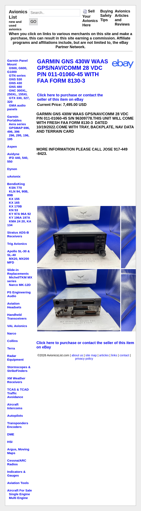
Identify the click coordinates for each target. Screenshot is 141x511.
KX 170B (15, 206)
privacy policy (84, 358)
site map (91, 355)
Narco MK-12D (20, 285)
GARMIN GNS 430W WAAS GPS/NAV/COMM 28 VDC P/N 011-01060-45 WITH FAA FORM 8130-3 (72, 71)
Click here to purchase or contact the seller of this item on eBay (70, 97)
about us (77, 355)
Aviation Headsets (14, 305)
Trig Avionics (17, 243)
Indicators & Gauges (16, 473)
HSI (10, 442)
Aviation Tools (18, 483)
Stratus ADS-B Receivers (18, 234)
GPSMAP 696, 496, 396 (18, 129)
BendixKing (16, 184)
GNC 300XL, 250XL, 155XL (17, 92)
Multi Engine (18, 498)
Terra (11, 348)
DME (10, 434)
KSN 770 (15, 187)
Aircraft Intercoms (14, 406)
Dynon (12, 169)
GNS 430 (15, 83)
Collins (12, 341)
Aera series (17, 124)
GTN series (17, 75)
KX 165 (14, 202)
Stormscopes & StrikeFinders (19, 369)
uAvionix (14, 176)
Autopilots (15, 415)
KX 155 (14, 199)
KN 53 (13, 210)
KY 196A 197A (19, 217)
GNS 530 (15, 79)
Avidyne (13, 154)
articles (104, 355)
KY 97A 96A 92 (20, 214)
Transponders (17, 423)
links (114, 355)
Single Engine (19, 494)
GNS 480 (15, 86)
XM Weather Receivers (16, 380)
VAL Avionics (17, 326)
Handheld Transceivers (17, 316)
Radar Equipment (15, 357)
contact (124, 355)
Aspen (12, 146)
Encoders (14, 427)
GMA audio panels (16, 107)
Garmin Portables (14, 118)
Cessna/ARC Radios (16, 462)
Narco (11, 333)
